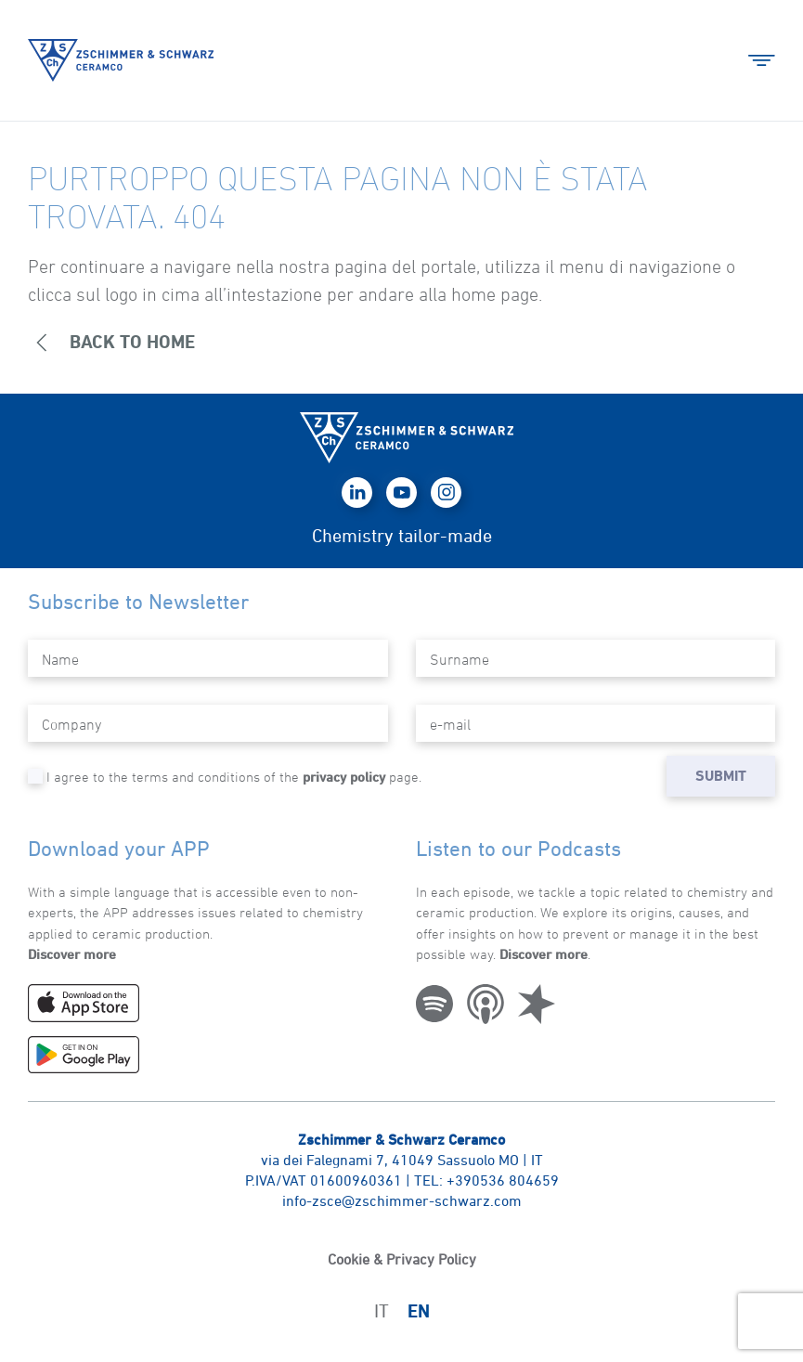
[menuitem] (381, 1311)
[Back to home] (121, 60)
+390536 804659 (503, 1180)
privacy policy (344, 777)
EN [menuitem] (419, 1312)
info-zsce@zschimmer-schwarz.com (402, 1200)
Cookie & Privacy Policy (402, 1259)
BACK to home (111, 343)
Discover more (72, 954)
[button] (761, 60)
